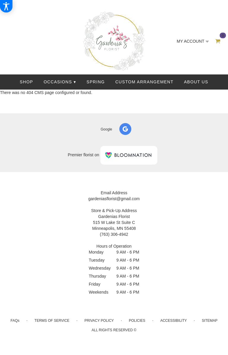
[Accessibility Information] (6, 6)
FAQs (14, 321)
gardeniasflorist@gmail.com (114, 198)
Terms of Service (51, 321)
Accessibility (173, 321)
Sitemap (210, 321)
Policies (137, 321)
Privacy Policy (99, 321)
